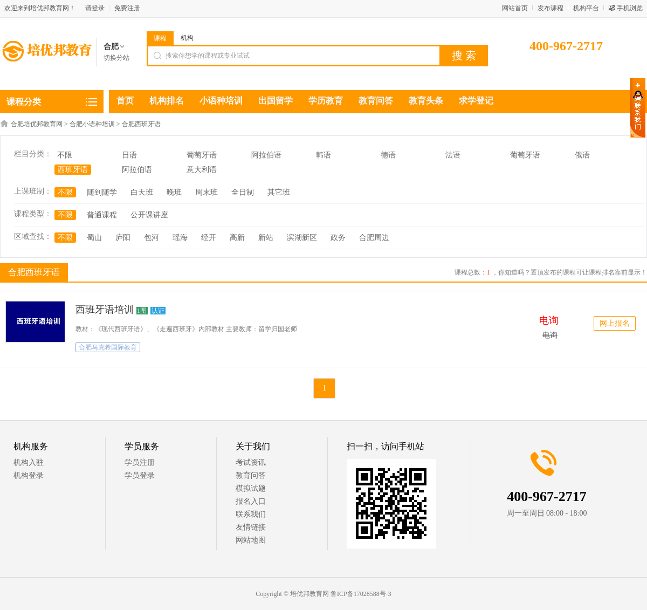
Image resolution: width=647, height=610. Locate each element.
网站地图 (251, 540)
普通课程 (102, 215)
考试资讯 (251, 462)
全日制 (242, 192)
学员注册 (140, 462)
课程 (160, 38)
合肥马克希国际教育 (108, 347)
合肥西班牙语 (141, 124)
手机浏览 (630, 8)
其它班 (278, 192)
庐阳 (122, 238)
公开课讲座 (149, 215)
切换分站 (116, 57)
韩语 (323, 155)
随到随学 (102, 192)
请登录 (95, 8)
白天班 (141, 192)
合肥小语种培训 (92, 124)
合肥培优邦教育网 (37, 124)
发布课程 (550, 8)
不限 (64, 155)
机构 (187, 38)
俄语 (582, 155)
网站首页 (515, 8)
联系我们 (251, 514)
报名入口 (251, 501)
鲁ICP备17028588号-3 (361, 594)
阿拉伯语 (266, 155)
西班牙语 (73, 170)
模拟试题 (251, 488)
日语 (129, 155)
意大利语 (202, 170)
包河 (151, 238)
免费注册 (127, 8)
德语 (388, 155)
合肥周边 (374, 238)
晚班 (174, 192)
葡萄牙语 (202, 155)
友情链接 (251, 527)
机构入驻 (28, 462)
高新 (237, 238)
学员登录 (140, 475)
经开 (208, 238)
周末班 (206, 192)
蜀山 (94, 238)
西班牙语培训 (104, 309)
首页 (125, 100)
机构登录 (28, 475)
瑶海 (180, 238)
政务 (338, 238)
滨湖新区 (302, 238)
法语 (452, 155)
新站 (265, 238)
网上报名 (615, 323)
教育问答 (251, 475)
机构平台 (586, 8)
